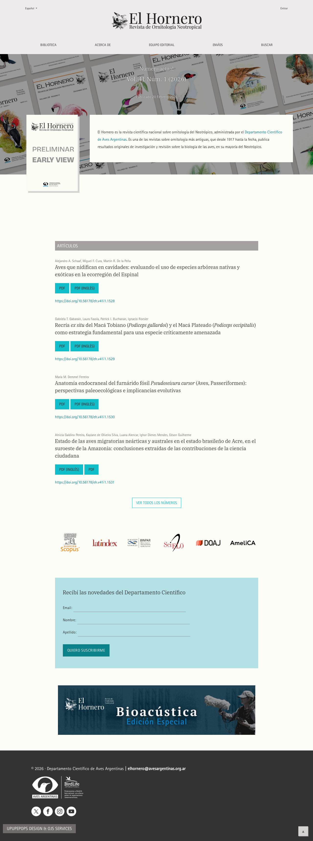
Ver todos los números (156, 502)
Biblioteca (48, 45)
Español (33, 8)
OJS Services (60, 828)
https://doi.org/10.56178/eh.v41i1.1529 (85, 359)
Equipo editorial (161, 45)
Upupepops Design (24, 828)
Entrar (284, 8)
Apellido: (70, 632)
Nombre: (69, 620)
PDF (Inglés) (84, 288)
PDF (62, 288)
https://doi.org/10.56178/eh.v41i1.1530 (85, 417)
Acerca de (103, 45)
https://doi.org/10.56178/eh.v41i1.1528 (85, 301)
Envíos (218, 45)
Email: (67, 607)
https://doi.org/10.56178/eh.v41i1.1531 (84, 482)
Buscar (267, 45)
